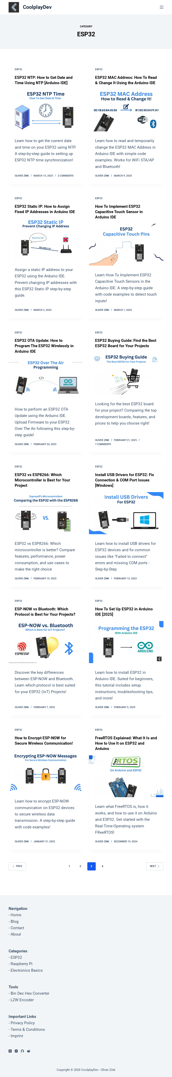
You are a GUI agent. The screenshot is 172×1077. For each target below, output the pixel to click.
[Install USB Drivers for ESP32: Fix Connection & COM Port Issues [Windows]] (126, 518)
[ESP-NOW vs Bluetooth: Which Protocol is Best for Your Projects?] (46, 653)
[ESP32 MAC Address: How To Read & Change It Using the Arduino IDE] (126, 116)
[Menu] (161, 7)
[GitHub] (22, 1051)
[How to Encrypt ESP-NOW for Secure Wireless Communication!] (46, 776)
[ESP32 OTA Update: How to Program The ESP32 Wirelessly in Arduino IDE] (46, 384)
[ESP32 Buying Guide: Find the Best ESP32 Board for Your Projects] (126, 384)
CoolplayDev (37, 7)
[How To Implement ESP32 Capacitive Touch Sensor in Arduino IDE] (126, 250)
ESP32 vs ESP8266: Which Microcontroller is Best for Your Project (43, 485)
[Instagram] (16, 1051)
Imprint (17, 1035)
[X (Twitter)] (10, 1051)
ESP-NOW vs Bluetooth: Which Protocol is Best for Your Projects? (43, 619)
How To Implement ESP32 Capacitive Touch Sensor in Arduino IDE (119, 217)
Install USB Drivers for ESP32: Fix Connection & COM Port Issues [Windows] (125, 485)
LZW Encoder (22, 1000)
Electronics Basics (27, 970)
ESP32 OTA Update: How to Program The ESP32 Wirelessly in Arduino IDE (45, 351)
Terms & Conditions (28, 1029)
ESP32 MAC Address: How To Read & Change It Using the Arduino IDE (121, 83)
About (16, 934)
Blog (15, 921)
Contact (17, 927)
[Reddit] (28, 1051)
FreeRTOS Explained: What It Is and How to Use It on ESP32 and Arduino (124, 748)
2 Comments (65, 181)
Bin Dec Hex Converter (30, 993)
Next (155, 871)
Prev (17, 871)
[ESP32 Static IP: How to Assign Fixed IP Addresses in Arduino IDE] (46, 245)
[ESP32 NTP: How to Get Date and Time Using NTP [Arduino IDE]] (46, 110)
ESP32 (18, 69)
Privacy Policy (23, 1023)
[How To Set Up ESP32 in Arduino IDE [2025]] (126, 647)
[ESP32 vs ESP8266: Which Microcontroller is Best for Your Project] (46, 518)
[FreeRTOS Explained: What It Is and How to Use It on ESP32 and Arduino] (126, 782)
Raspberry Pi (22, 963)
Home (16, 915)
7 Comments (103, 449)
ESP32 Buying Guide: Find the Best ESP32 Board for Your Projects (122, 351)
